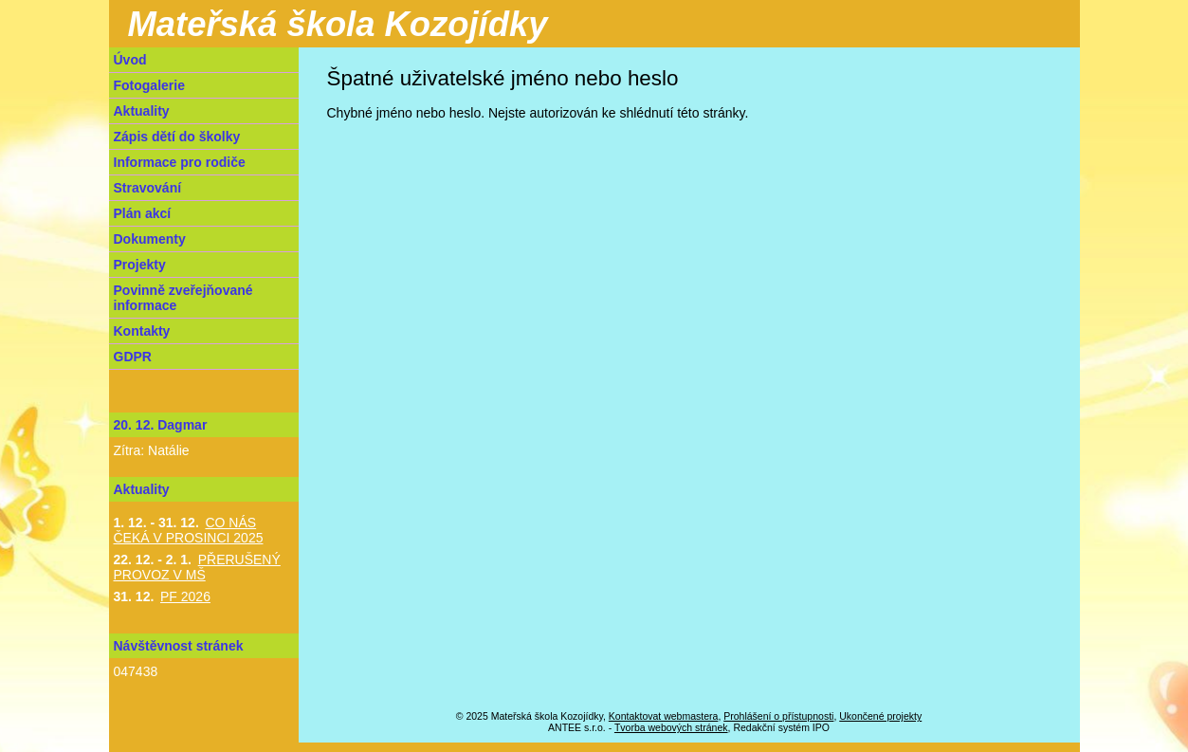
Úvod (130, 59)
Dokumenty (150, 239)
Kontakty (142, 331)
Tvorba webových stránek (671, 727)
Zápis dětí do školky (177, 136)
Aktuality (142, 111)
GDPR (133, 356)
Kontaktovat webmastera (664, 716)
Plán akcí (143, 213)
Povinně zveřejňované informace (183, 298)
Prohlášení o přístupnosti (778, 716)
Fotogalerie (149, 85)
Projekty (140, 264)
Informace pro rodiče (180, 162)
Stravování (148, 187)
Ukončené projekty (880, 716)
